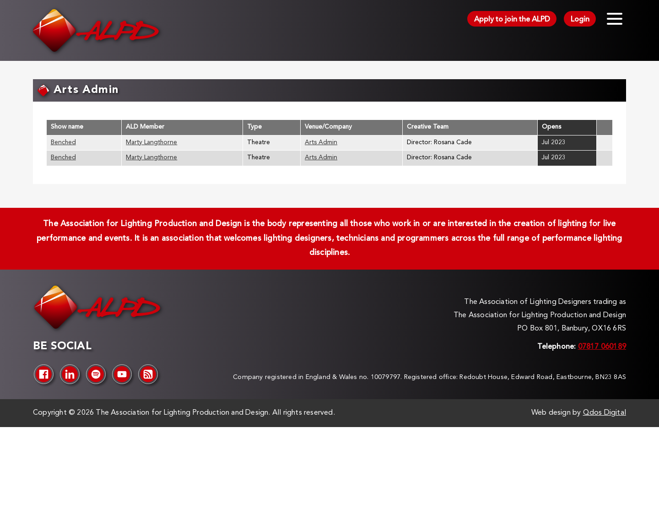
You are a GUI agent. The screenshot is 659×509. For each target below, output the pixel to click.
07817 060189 (602, 347)
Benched (63, 143)
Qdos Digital (604, 413)
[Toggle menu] (614, 18)
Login (580, 19)
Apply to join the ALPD (512, 19)
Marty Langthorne (151, 143)
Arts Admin (321, 143)
